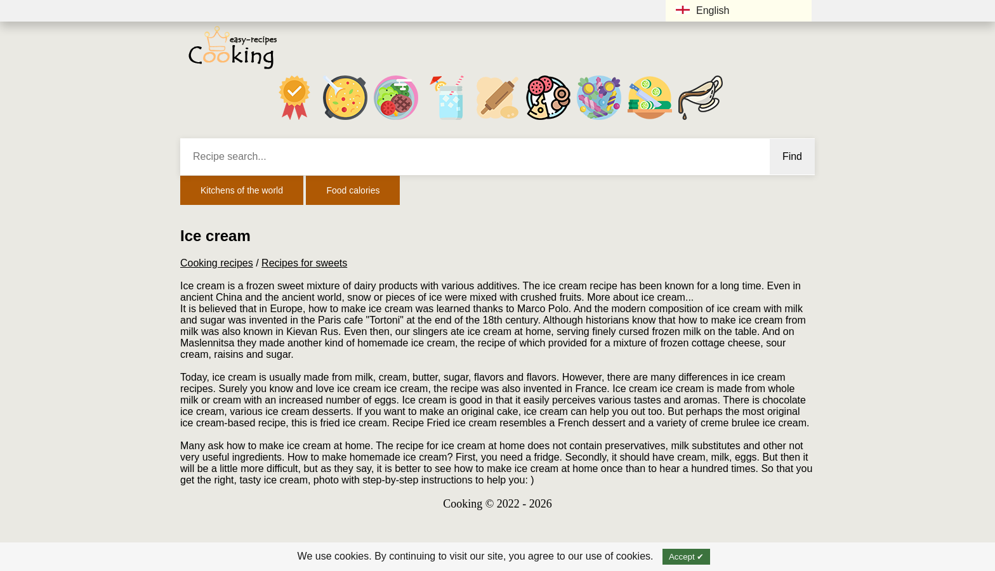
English (702, 10)
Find (792, 156)
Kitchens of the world (242, 190)
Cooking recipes (216, 263)
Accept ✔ (686, 556)
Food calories (352, 190)
